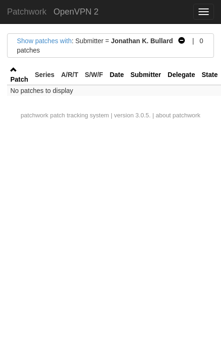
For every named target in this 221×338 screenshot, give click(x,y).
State (210, 74)
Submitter (145, 74)
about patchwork (178, 115)
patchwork (34, 115)
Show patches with (44, 41)
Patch (19, 79)
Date (117, 74)
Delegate (181, 74)
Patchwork (26, 11)
